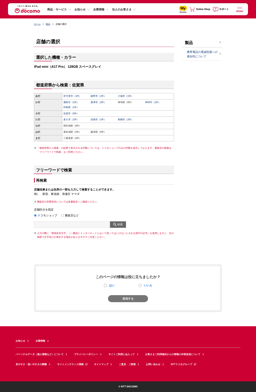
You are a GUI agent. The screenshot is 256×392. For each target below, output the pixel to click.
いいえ (148, 285)
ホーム (37, 24)
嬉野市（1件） (98, 96)
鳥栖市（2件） (126, 119)
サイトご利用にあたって (121, 354)
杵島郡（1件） (71, 107)
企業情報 (98, 9)
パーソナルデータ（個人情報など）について (40, 354)
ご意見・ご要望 (127, 364)
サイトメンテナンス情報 (72, 364)
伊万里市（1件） (72, 96)
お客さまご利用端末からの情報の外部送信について (172, 354)
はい (112, 285)
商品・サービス (57, 9)
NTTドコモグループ (184, 364)
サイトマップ (101, 364)
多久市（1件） (71, 119)
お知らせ (80, 9)
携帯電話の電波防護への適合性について (202, 54)
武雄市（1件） (98, 119)
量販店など (72, 215)
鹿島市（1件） (71, 102)
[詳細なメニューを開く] (239, 9)
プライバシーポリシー (86, 354)
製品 (48, 24)
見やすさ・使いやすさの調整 (31, 364)
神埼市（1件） (153, 102)
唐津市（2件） (98, 102)
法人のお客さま (122, 9)
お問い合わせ (153, 364)
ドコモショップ (47, 215)
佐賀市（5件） (71, 113)
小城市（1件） (126, 96)
